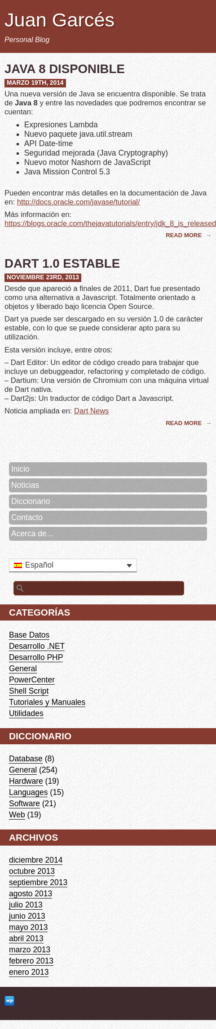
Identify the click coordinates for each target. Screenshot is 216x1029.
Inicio (20, 469)
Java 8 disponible (64, 69)
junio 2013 (27, 916)
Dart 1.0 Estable (62, 263)
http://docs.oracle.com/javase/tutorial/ (78, 202)
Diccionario (30, 501)
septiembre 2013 (38, 882)
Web (17, 814)
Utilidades (26, 713)
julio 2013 (26, 904)
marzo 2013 (29, 949)
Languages (28, 792)
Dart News (91, 411)
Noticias (25, 485)
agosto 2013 (30, 893)
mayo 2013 (28, 927)
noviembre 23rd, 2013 (43, 277)
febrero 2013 (31, 960)
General (23, 668)
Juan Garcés (59, 19)
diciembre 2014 (35, 859)
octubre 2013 (32, 871)
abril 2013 (26, 938)
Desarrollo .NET (37, 646)
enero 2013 (28, 972)
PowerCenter (32, 679)
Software (24, 803)
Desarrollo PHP (36, 657)
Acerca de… (32, 533)
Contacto (27, 517)
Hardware (26, 781)
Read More (184, 235)
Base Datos (29, 634)
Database (26, 758)
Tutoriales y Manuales (47, 702)
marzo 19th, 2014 (35, 82)
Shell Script (28, 690)
